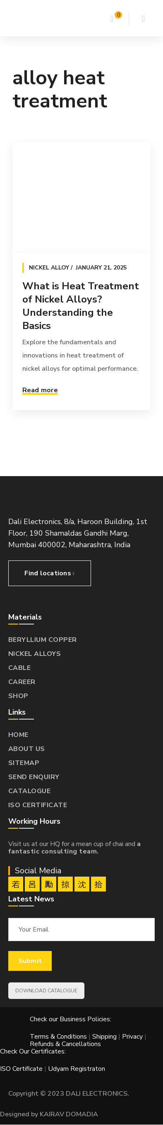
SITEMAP (24, 762)
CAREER (22, 681)
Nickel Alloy (49, 268)
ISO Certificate (22, 1068)
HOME (18, 734)
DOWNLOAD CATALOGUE (46, 990)
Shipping (104, 1036)
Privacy (132, 1036)
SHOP (18, 696)
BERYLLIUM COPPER (42, 639)
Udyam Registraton (76, 1068)
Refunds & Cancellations (65, 1044)
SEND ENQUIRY (34, 777)
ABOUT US (26, 748)
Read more (40, 390)
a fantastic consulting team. (74, 847)
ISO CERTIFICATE (37, 805)
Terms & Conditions (58, 1036)
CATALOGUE (29, 791)
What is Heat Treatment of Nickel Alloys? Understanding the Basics (80, 305)
